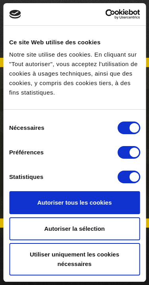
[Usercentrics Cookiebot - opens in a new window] (106, 14)
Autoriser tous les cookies (74, 202)
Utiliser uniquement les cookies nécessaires (74, 259)
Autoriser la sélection (74, 228)
